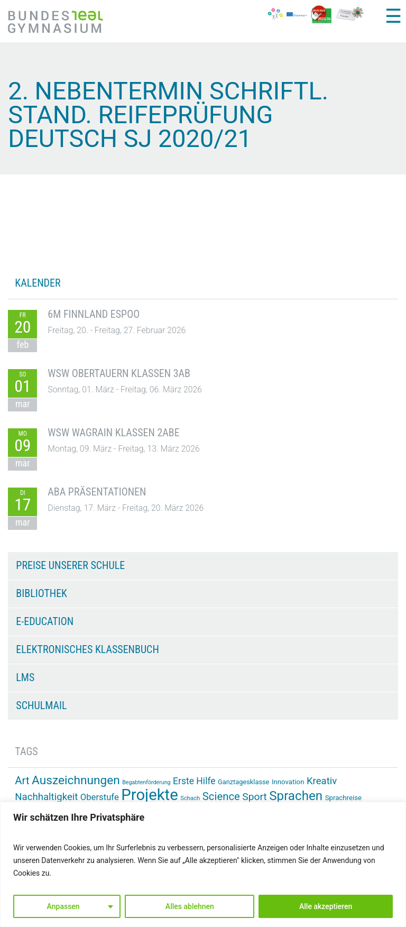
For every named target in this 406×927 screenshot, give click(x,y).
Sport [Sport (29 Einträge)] (254, 797)
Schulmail (41, 705)
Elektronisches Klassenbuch (87, 649)
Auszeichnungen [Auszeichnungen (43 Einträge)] (76, 780)
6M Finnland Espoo (94, 314)
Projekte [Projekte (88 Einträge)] (149, 795)
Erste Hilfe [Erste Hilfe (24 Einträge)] (194, 781)
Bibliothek (41, 593)
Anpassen (63, 906)
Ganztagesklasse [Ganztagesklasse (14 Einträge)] (243, 782)
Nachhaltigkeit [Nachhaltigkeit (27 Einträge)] (46, 797)
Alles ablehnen (189, 906)
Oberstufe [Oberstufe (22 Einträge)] (99, 797)
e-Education (44, 621)
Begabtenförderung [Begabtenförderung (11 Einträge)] (146, 782)
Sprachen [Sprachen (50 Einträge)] (295, 795)
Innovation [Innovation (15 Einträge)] (288, 782)
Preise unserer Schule (70, 565)
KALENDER (37, 283)
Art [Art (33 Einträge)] (22, 780)
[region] (203, 864)
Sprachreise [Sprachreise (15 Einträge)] (343, 798)
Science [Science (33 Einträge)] (221, 796)
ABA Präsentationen (97, 491)
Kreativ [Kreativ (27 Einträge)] (322, 781)
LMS (25, 677)
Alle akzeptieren (325, 906)
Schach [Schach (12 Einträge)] (190, 798)
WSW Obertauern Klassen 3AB (119, 373)
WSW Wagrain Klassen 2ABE (113, 432)
